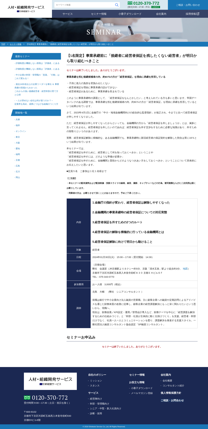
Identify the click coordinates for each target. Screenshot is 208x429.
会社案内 (161, 13)
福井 (18, 125)
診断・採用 (96, 413)
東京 (18, 137)
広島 (18, 166)
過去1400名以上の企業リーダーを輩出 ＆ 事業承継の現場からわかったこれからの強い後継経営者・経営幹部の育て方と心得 (36, 89)
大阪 (18, 143)
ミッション (96, 380)
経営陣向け (96, 398)
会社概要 (167, 380)
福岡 (18, 154)
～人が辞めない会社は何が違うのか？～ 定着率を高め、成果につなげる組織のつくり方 (36, 102)
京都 (18, 160)
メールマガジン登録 (142, 393)
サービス (68, 13)
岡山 (18, 177)
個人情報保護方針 (171, 393)
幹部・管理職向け (99, 403)
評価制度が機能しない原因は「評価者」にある (37, 63)
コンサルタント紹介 (173, 385)
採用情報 (192, 13)
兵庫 (18, 119)
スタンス (95, 385)
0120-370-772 (50, 397)
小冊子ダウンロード (130, 13)
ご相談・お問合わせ (172, 400)
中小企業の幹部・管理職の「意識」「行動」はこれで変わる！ (36, 77)
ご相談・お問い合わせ (188, 5)
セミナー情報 (98, 13)
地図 (185, 268)
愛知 (18, 148)
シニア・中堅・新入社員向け (105, 408)
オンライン (21, 131)
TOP (3, 44)
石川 (18, 171)
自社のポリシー (97, 374)
